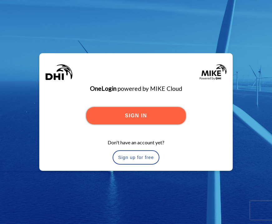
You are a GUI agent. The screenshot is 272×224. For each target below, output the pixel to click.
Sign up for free (136, 157)
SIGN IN (136, 115)
